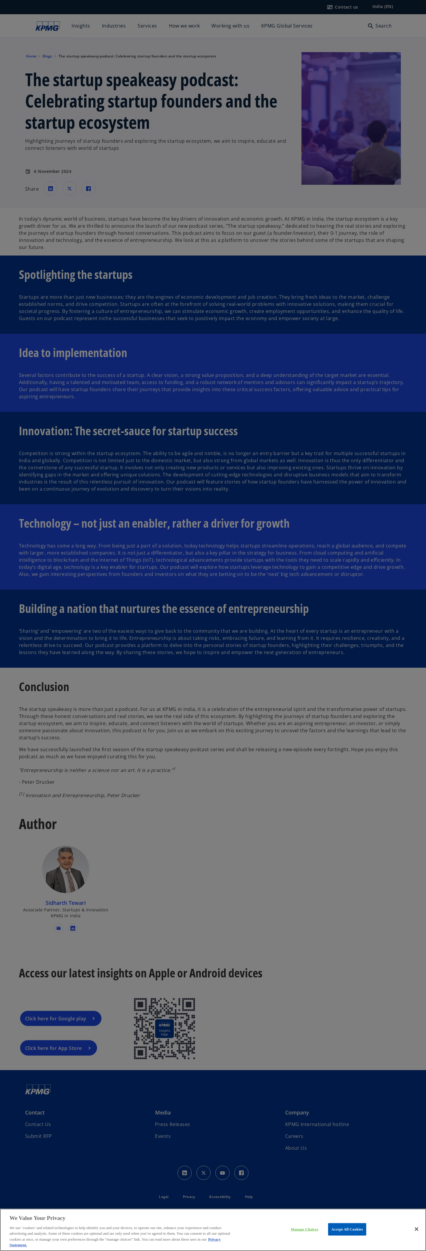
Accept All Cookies (347, 1229)
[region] (213, 1230)
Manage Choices (304, 1229)
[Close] (416, 1229)
